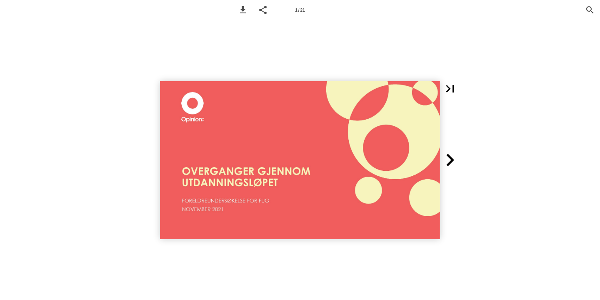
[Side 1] (300, 10)
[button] (243, 10)
